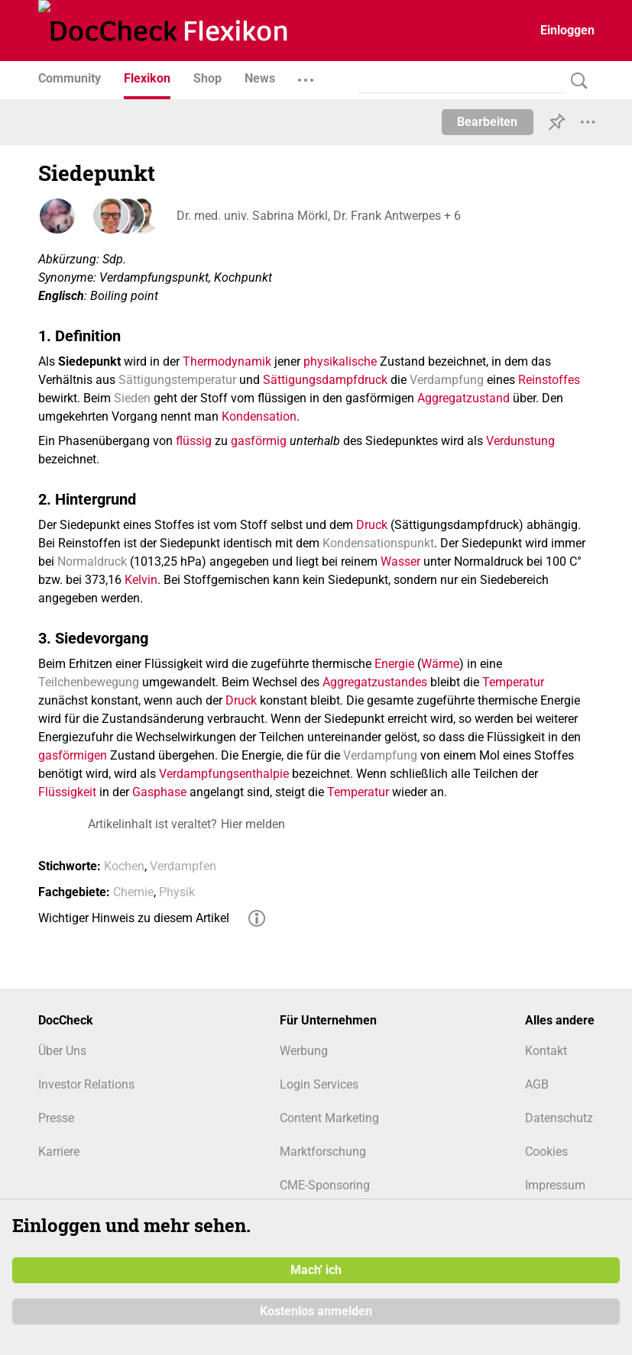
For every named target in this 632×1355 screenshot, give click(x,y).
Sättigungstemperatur (177, 380)
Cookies (546, 1151)
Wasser (400, 561)
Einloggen (567, 30)
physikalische (340, 361)
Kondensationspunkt (378, 543)
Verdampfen (183, 866)
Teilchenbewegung (88, 682)
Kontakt (546, 1051)
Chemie (133, 892)
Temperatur (513, 682)
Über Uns (62, 1051)
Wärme (440, 664)
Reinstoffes (549, 380)
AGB (537, 1084)
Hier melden (253, 824)
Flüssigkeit (67, 792)
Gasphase (159, 792)
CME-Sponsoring (325, 1185)
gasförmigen (72, 755)
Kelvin (141, 580)
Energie (394, 664)
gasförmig (259, 441)
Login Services (319, 1084)
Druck (371, 525)
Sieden (132, 398)
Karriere (58, 1151)
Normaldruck (92, 561)
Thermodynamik (227, 361)
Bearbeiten (487, 122)
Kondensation (259, 416)
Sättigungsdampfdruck (325, 380)
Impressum (555, 1185)
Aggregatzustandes (374, 682)
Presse (56, 1118)
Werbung (304, 1051)
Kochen (124, 866)
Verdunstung (520, 441)
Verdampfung (447, 380)
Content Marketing (329, 1118)
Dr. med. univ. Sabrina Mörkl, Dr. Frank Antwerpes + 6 (318, 215)
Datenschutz (559, 1118)
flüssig (194, 441)
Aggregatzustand (463, 398)
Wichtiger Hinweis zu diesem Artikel (133, 918)
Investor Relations (86, 1084)
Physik (177, 892)
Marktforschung (323, 1151)
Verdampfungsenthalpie (224, 773)
